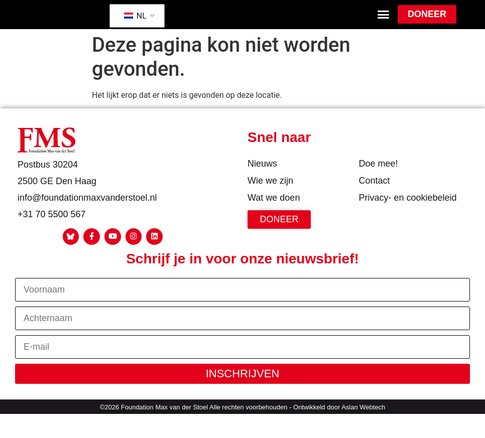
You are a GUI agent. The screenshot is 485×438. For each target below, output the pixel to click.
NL (135, 24)
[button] (383, 23)
